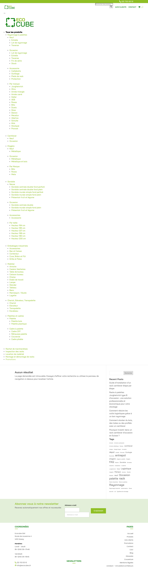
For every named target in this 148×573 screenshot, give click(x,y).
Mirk (13, 123)
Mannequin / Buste (18, 293)
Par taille (13, 223)
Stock (14, 63)
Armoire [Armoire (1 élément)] (111, 443)
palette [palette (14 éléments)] (113, 478)
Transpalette (15, 308)
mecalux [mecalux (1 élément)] (124, 472)
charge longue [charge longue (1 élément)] (117, 449)
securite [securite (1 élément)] (111, 491)
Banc (11, 290)
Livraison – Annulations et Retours (120, 566)
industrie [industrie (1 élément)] (111, 465)
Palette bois (16, 321)
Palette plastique (19, 324)
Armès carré (16, 94)
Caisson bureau (16, 274)
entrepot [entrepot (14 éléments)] (120, 455)
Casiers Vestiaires (17, 269)
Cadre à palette (16, 329)
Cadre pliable (17, 339)
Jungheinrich (17, 86)
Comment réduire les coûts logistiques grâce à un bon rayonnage (120, 413)
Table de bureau (16, 272)
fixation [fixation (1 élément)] (117, 462)
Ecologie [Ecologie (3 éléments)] (129, 452)
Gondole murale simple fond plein (26, 195)
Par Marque (14, 166)
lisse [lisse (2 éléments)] (118, 469)
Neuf (11, 37)
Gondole (11, 181)
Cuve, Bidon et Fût (17, 256)
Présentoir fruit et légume (22, 197)
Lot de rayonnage (19, 42)
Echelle (14, 40)
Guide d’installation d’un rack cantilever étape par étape (120, 385)
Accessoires (14, 215)
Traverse (15, 45)
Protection (16, 79)
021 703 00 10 (127, 1)
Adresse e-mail (70, 505)
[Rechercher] (111, 6)
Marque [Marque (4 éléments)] (118, 472)
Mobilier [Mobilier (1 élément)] (111, 475)
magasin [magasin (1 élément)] (111, 472)
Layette (12, 295)
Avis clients (129, 540)
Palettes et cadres (16, 316)
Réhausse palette (19, 334)
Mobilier (11, 264)
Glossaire (129, 556)
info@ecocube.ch (23, 565)
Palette (12, 318)
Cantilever (12, 136)
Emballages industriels (18, 246)
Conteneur (14, 253)
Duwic (14, 107)
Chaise (12, 277)
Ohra (13, 89)
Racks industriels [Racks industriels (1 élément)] (113, 482)
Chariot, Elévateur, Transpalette (21, 300)
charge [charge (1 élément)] (111, 449)
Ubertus (14, 118)
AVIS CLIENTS (120, 7)
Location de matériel (15, 354)
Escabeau (13, 311)
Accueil (130, 533)
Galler (14, 97)
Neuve (12, 184)
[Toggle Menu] (4, 13)
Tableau (12, 287)
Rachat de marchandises (17, 349)
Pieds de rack (17, 76)
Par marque (14, 84)
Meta (13, 174)
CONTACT (132, 7)
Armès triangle (17, 91)
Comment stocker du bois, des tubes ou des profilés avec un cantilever (120, 423)
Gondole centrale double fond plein (27, 189)
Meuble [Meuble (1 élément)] (129, 472)
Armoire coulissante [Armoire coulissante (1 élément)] (119, 443)
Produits (130, 537)
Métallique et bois (19, 161)
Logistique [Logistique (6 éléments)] (126, 468)
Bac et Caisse (15, 251)
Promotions (11, 359)
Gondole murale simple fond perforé (27, 192)
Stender (13, 285)
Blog (131, 553)
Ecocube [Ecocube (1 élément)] (122, 452)
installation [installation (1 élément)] (117, 465)
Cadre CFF (16, 331)
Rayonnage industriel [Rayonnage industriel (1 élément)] (114, 488)
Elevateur (13, 305)
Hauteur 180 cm (18, 236)
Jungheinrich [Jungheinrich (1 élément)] (112, 469)
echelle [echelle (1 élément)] (117, 452)
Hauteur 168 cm (18, 233)
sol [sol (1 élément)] (115, 491)
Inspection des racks (15, 351)
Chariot (12, 303)
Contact (130, 546)
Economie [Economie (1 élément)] (111, 456)
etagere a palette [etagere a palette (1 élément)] (121, 459)
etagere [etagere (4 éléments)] (112, 459)
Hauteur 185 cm (18, 228)
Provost (14, 128)
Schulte (14, 120)
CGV (131, 549)
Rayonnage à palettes (17, 35)
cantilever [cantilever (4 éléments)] (128, 446)
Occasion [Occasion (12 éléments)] (124, 475)
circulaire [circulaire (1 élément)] (124, 449)
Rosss (14, 102)
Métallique (16, 151)
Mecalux (15, 115)
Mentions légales (126, 562)
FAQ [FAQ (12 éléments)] (111, 462)
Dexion (14, 113)
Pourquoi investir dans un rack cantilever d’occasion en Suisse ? (120, 433)
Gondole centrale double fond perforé (28, 187)
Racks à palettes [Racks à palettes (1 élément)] (123, 482)
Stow (13, 110)
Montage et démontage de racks (20, 357)
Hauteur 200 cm (18, 238)
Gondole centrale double (22, 205)
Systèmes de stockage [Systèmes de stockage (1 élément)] (122, 491)
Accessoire (14, 68)
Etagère (11, 146)
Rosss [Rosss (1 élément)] (130, 488)
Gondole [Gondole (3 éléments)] (123, 462)
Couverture (128, 559)
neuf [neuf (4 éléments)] (116, 475)
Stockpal (15, 126)
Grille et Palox (15, 259)
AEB (13, 99)
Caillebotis (16, 71)
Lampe (12, 282)
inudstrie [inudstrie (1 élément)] (123, 465)
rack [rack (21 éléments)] (122, 478)
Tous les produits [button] (14, 32)
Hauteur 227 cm (18, 230)
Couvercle (15, 336)
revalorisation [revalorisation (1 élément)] (124, 488)
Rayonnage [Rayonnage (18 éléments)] (116, 484)
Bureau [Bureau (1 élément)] (121, 446)
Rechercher (128, 373)
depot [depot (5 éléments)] (112, 452)
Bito (13, 105)
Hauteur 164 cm (18, 225)
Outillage (15, 73)
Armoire (12, 266)
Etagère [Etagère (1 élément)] (128, 459)
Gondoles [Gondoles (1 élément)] (129, 462)
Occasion (13, 50)
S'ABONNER (98, 511)
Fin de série (16, 61)
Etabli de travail (16, 279)
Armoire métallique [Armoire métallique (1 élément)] (114, 446)
